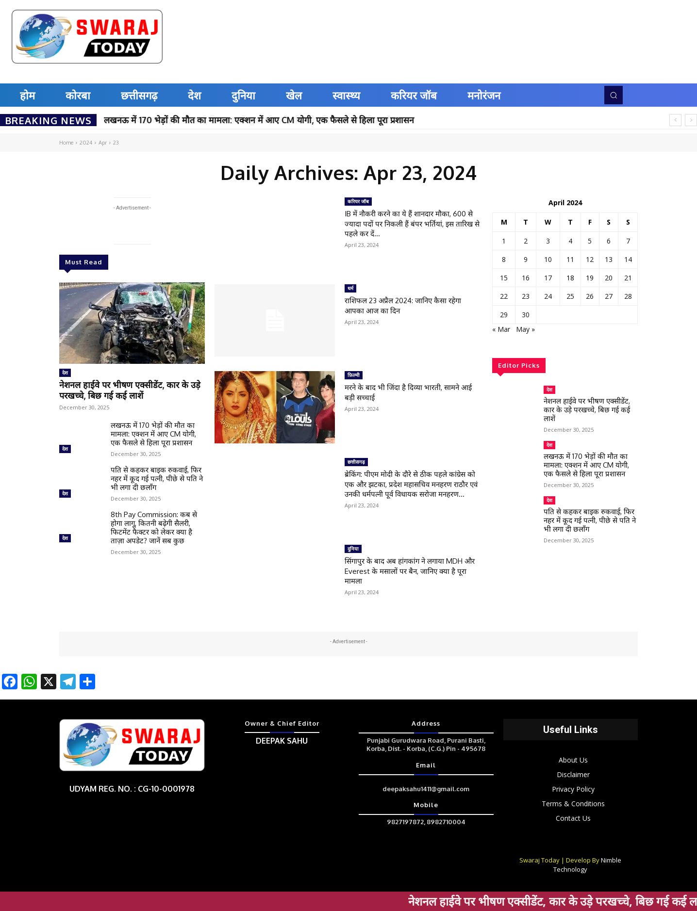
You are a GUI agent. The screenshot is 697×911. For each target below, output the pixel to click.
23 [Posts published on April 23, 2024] (526, 296)
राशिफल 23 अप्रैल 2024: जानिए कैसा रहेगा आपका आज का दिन (410, 305)
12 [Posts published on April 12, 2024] (590, 259)
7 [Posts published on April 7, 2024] (628, 240)
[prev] (675, 120)
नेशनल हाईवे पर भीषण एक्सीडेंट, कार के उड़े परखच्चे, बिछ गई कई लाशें (129, 388)
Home (66, 142)
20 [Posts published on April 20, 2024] (609, 277)
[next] (691, 120)
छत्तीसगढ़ (356, 461)
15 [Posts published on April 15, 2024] (504, 277)
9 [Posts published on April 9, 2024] (526, 259)
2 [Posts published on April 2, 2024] (526, 240)
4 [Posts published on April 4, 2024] (570, 240)
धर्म (350, 288)
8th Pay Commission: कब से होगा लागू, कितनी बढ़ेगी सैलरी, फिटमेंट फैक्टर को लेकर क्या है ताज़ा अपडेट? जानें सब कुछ (154, 524)
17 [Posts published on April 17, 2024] (548, 277)
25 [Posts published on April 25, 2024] (570, 296)
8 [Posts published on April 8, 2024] (504, 259)
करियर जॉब (358, 201)
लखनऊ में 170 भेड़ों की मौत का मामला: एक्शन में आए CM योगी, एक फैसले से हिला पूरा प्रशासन (259, 119)
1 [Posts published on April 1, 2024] (504, 240)
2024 (86, 142)
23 (116, 142)
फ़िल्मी (354, 375)
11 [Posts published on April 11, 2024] (570, 259)
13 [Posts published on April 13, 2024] (609, 259)
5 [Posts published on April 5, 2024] (590, 240)
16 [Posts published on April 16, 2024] (526, 277)
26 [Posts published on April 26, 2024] (590, 296)
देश (65, 372)
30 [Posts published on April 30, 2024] (526, 314)
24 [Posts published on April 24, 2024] (548, 296)
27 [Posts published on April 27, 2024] (609, 296)
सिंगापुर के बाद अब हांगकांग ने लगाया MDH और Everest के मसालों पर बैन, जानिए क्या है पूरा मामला (412, 570)
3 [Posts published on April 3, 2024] (548, 240)
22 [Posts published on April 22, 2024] (504, 296)
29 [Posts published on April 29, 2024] (504, 314)
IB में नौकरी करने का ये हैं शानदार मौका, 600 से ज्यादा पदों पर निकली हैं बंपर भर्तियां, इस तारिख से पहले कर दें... (411, 223)
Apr (103, 142)
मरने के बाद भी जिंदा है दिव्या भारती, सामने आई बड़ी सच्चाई (407, 392)
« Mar (501, 329)
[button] (613, 95)
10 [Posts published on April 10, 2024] (548, 259)
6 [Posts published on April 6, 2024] (609, 240)
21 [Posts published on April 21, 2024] (628, 277)
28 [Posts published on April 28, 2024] (628, 296)
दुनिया (353, 548)
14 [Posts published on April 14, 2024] (628, 259)
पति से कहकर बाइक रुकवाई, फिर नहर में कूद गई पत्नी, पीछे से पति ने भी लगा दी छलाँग (157, 475)
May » (525, 329)
